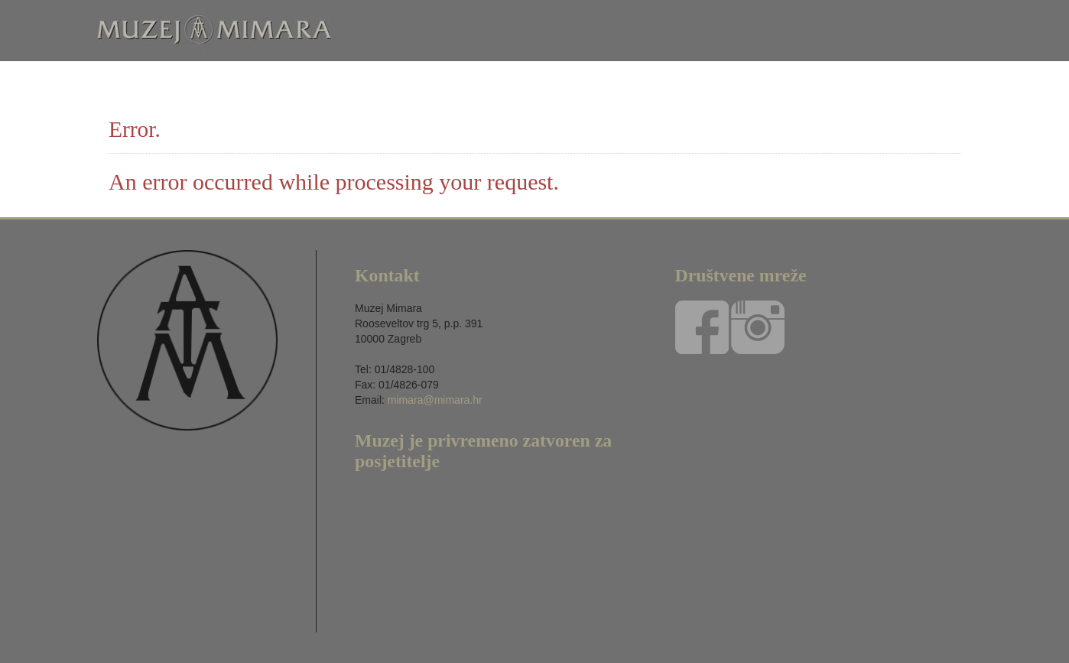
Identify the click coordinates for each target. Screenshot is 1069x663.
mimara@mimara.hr (435, 400)
